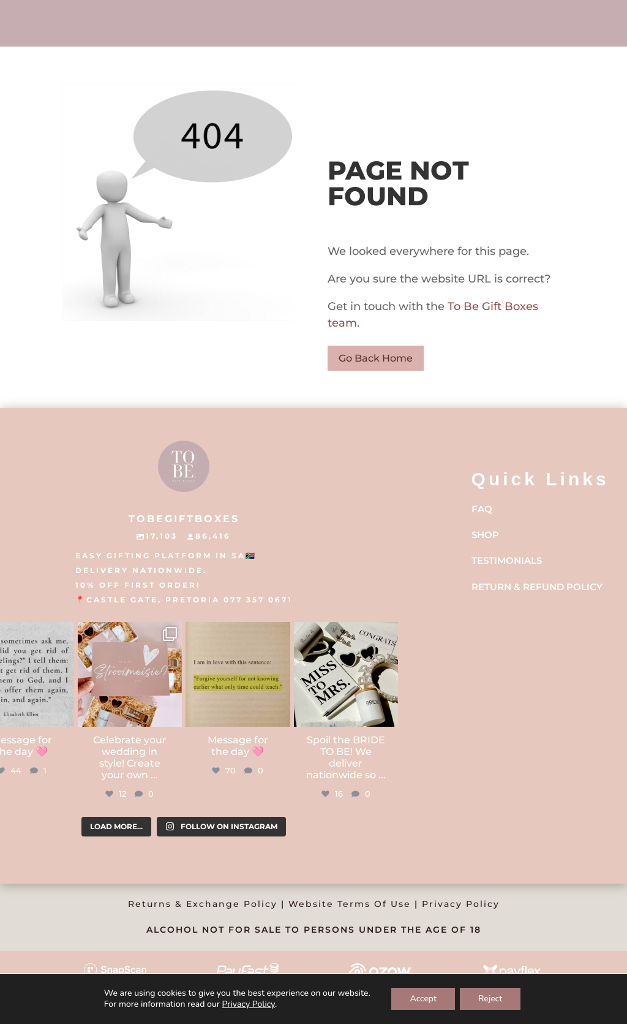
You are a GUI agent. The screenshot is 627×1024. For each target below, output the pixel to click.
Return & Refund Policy (537, 587)
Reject (490, 998)
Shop (485, 534)
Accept (423, 998)
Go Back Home (376, 358)
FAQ (481, 509)
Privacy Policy (461, 903)
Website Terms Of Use (349, 903)
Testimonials (506, 560)
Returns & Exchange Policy (202, 903)
